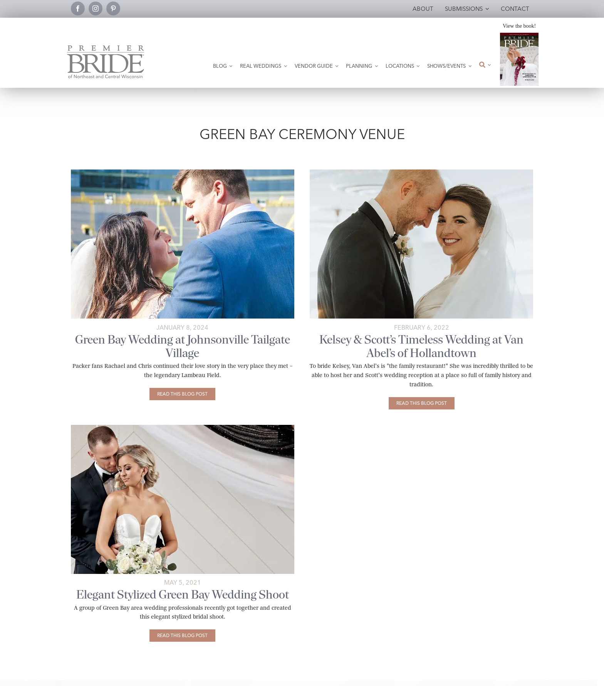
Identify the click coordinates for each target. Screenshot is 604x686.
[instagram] (95, 8)
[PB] (182, 428)
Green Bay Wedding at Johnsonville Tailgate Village (182, 346)
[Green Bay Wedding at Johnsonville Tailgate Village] (182, 394)
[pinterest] (113, 8)
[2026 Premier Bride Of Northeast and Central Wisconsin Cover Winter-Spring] (519, 36)
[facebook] (78, 8)
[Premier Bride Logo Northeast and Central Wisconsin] (105, 48)
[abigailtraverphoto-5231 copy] (421, 172)
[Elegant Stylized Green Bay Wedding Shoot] (182, 635)
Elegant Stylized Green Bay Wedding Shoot (182, 594)
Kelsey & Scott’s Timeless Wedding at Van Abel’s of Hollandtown (421, 346)
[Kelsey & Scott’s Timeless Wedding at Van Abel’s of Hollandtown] (422, 403)
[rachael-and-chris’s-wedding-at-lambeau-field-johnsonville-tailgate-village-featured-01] (182, 172)
